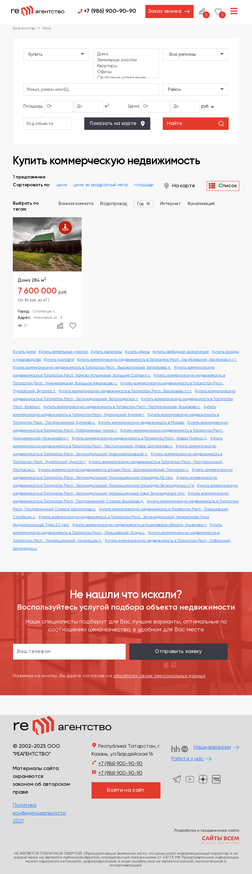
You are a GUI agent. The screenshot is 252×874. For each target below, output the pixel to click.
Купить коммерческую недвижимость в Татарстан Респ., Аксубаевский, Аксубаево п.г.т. (157, 360)
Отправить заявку (178, 651)
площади (144, 185)
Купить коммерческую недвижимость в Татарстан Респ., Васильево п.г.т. (125, 391)
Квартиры (126, 66)
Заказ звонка (164, 11)
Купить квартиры (106, 352)
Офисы (126, 72)
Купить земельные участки (63, 352)
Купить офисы (137, 352)
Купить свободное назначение (181, 352)
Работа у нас (187, 759)
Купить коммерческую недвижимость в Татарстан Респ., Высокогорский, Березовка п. (92, 368)
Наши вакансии (212, 747)
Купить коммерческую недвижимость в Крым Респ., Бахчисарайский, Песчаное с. (113, 470)
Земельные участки (126, 60)
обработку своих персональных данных (159, 676)
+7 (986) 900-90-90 (110, 11)
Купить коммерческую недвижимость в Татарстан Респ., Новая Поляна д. (139, 438)
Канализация (201, 203)
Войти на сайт (126, 790)
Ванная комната (75, 203)
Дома (126, 54)
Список (223, 186)
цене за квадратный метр (100, 185)
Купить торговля (59, 360)
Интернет (170, 203)
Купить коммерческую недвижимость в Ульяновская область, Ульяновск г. (140, 525)
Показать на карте (118, 123)
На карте (179, 186)
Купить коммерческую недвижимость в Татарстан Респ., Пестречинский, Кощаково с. (122, 407)
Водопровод (113, 203)
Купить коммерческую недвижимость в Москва (141, 423)
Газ (140, 204)
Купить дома (24, 352)
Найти (195, 123)
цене (61, 185)
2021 (18, 821)
